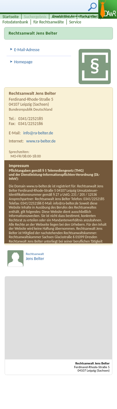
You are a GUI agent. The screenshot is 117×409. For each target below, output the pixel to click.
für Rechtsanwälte (48, 22)
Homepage (23, 62)
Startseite (10, 16)
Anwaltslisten (63, 16)
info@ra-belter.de (38, 133)
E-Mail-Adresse (26, 49)
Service (75, 22)
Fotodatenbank (15, 22)
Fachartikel (89, 16)
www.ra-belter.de (41, 141)
